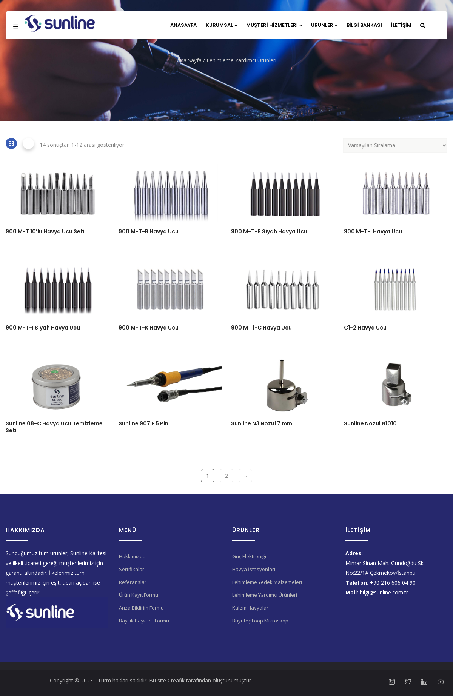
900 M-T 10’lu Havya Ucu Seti (45, 231)
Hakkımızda (132, 556)
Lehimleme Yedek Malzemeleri (267, 582)
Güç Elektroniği (249, 556)
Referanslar (132, 582)
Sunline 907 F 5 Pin (143, 423)
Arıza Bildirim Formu (141, 607)
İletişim (401, 25)
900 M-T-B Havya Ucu (149, 231)
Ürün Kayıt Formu (138, 594)
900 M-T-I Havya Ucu (373, 231)
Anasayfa (183, 25)
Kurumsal (221, 25)
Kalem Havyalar (250, 607)
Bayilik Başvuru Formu (144, 620)
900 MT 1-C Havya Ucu (261, 327)
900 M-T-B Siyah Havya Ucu (269, 231)
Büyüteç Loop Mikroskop (260, 620)
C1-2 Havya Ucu (365, 327)
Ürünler (324, 25)
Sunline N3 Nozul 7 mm (261, 423)
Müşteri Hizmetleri (274, 25)
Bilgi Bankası (364, 25)
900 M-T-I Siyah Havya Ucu (43, 327)
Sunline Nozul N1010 (370, 423)
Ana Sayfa (189, 60)
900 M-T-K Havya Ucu (149, 327)
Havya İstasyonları (253, 569)
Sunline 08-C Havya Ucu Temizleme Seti (54, 427)
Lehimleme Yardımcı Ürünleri (264, 594)
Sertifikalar (131, 569)
